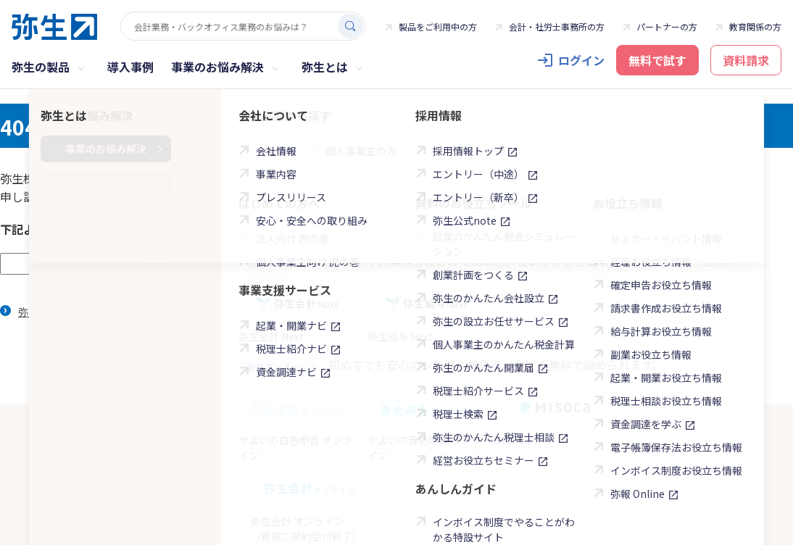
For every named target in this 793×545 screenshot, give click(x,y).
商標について (711, 448)
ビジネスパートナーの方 (620, 331)
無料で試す (657, 60)
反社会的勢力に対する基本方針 (417, 472)
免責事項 (487, 448)
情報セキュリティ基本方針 (407, 448)
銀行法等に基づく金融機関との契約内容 (595, 448)
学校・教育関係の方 (610, 351)
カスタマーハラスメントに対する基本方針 (261, 472)
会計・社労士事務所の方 (557, 26)
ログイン (581, 60)
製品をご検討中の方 (332, 311)
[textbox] (68, 264)
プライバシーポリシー (236, 448)
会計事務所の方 (592, 311)
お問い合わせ (317, 370)
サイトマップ (83, 448)
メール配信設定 (583, 472)
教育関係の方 (755, 26)
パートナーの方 (666, 26)
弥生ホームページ (58, 311)
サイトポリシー (150, 448)
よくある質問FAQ (327, 351)
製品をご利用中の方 (438, 26)
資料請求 (746, 60)
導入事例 (130, 66)
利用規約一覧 (317, 448)
